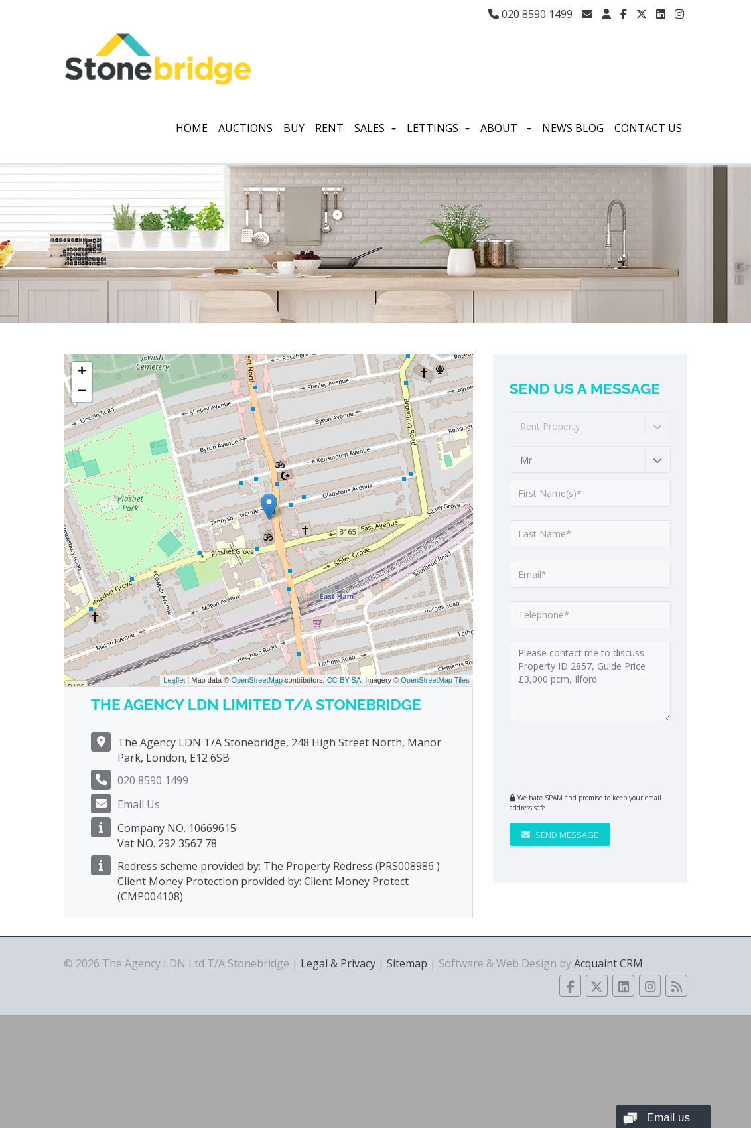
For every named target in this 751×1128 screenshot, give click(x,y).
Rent (329, 128)
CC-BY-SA (344, 680)
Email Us (138, 804)
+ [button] (82, 372)
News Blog (573, 128)
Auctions (245, 128)
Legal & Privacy (338, 963)
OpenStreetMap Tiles (435, 680)
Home (192, 128)
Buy (294, 128)
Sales (375, 128)
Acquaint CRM (608, 963)
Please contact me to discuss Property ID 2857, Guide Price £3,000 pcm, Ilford (590, 681)
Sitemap (407, 963)
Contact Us (648, 128)
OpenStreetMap (257, 680)
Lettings (438, 128)
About (505, 128)
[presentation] (590, 755)
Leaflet (174, 680)
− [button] (82, 392)
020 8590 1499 (530, 14)
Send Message (559, 835)
